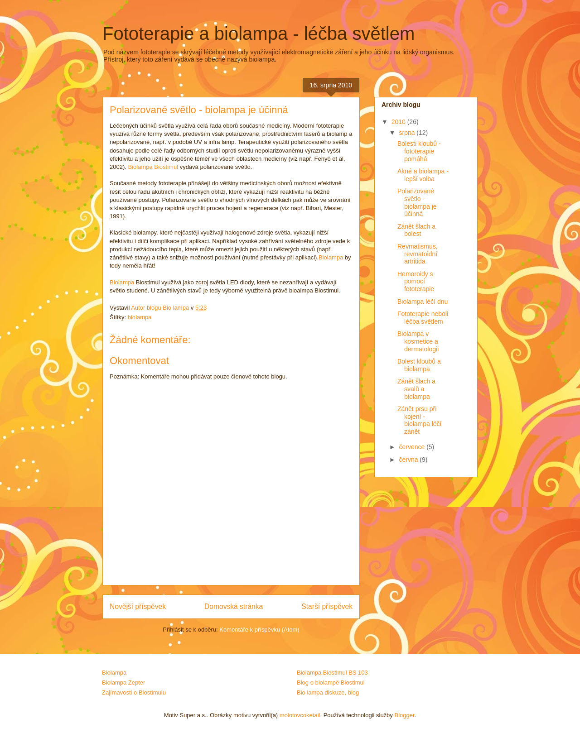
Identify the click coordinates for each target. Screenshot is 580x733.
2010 (399, 121)
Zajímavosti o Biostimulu (134, 692)
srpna (407, 132)
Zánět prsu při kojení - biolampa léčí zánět (419, 420)
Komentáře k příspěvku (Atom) (259, 629)
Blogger (404, 715)
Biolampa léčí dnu (422, 301)
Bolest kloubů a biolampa (419, 365)
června (409, 459)
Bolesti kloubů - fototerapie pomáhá (419, 151)
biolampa (140, 317)
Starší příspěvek (327, 606)
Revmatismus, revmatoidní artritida (417, 254)
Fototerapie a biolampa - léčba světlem (258, 33)
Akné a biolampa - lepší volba (423, 175)
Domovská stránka (233, 606)
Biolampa (331, 257)
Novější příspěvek (138, 606)
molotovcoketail (300, 715)
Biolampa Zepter (123, 682)
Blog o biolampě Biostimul (331, 682)
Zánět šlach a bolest (416, 230)
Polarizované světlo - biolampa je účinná (417, 202)
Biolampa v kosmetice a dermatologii (418, 341)
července (412, 446)
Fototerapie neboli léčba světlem (422, 317)
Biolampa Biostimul (153, 166)
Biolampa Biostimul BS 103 (332, 672)
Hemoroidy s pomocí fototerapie (415, 281)
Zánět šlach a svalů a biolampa (416, 389)
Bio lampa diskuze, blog (328, 692)
